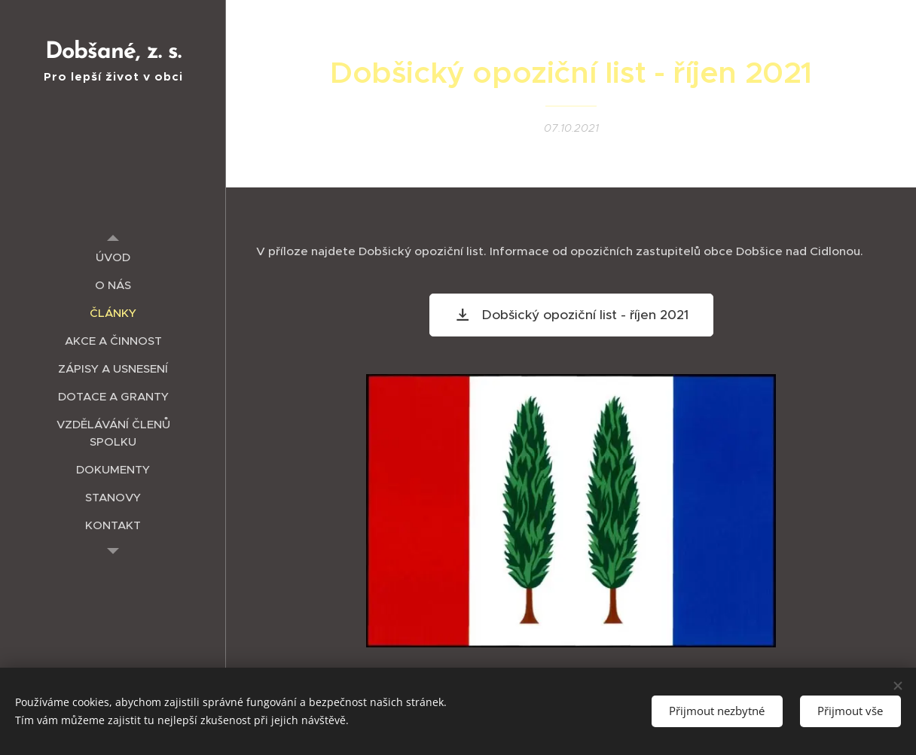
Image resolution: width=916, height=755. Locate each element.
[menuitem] (113, 257)
